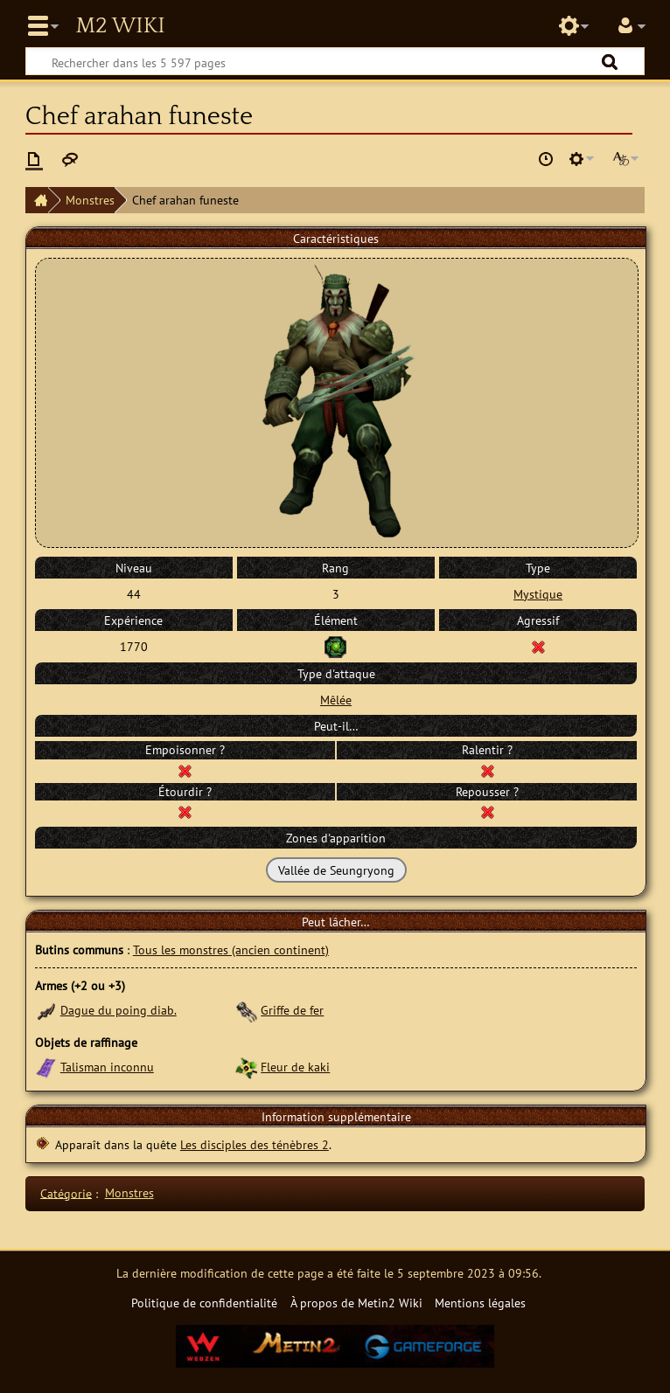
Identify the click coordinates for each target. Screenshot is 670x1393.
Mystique (537, 594)
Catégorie (66, 1192)
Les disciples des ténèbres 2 (254, 1144)
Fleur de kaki (295, 1066)
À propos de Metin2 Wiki (356, 1302)
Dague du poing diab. (118, 1009)
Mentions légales (480, 1302)
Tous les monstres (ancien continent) (231, 949)
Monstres (90, 199)
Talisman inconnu (107, 1066)
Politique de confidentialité (204, 1302)
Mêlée (336, 699)
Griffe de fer (292, 1009)
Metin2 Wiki (119, 26)
